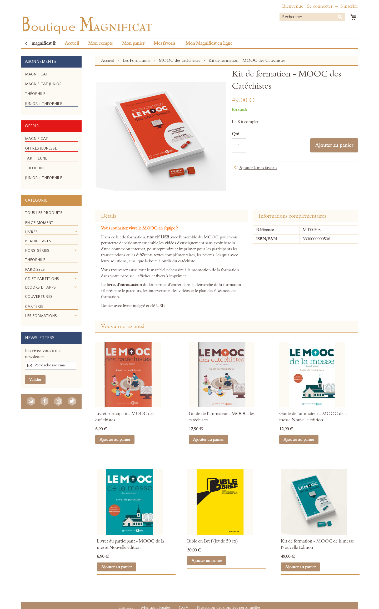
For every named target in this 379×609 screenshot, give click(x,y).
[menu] (51, 91)
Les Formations (137, 60)
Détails (108, 216)
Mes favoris (164, 43)
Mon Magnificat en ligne (209, 43)
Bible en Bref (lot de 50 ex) (212, 541)
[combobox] (312, 17)
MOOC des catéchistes (180, 60)
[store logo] (86, 24)
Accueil (72, 43)
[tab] (171, 216)
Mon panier (133, 43)
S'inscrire (349, 6)
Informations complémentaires (292, 216)
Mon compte (100, 43)
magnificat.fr (44, 43)
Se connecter (319, 6)
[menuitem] (36, 74)
